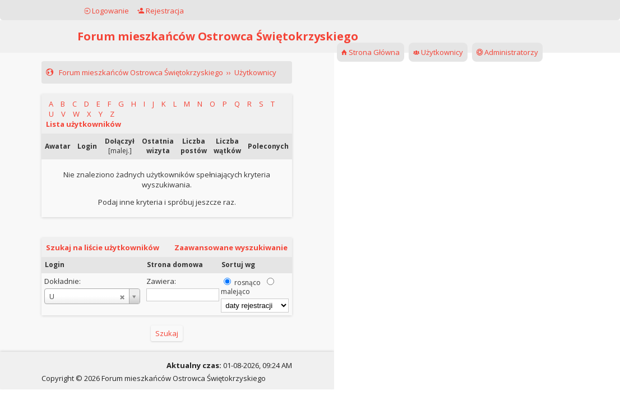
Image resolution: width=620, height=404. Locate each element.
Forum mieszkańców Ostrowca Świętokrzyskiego (217, 36)
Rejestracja (160, 11)
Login (54, 264)
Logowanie (106, 11)
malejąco (235, 291)
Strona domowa (175, 264)
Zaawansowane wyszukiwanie (231, 247)
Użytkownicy (438, 52)
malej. (119, 150)
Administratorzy (507, 52)
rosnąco (247, 282)
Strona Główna (370, 52)
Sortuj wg (238, 264)
